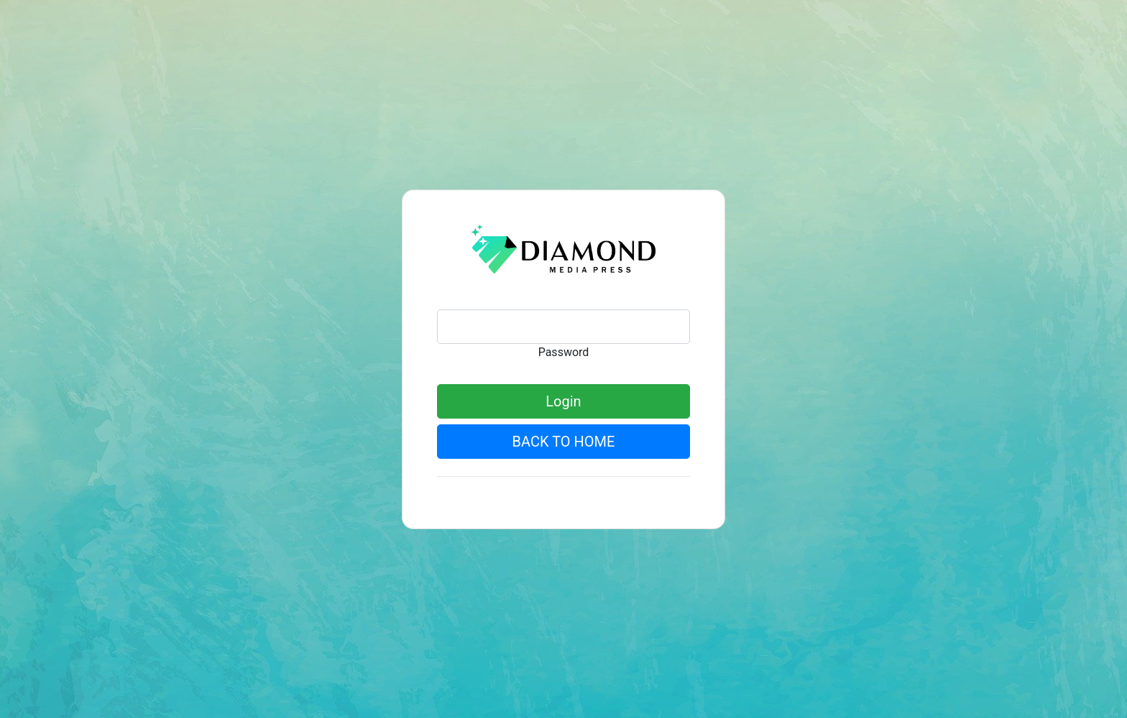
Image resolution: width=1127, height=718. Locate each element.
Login (563, 401)
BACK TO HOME (563, 441)
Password (563, 352)
